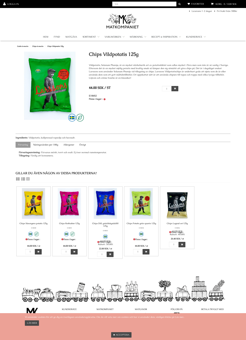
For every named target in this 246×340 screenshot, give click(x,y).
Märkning (136, 36)
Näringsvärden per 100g (45, 144)
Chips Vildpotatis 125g (55, 46)
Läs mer (32, 322)
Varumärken (113, 36)
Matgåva (71, 36)
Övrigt (82, 144)
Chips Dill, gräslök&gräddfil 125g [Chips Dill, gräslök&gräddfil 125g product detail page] (105, 224)
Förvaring (23, 144)
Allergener (68, 144)
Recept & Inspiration (164, 36)
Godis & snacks (22, 46)
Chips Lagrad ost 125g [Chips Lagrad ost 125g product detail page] (177, 223)
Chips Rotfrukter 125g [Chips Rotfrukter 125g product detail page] (69, 223)
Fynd (57, 36)
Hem (45, 36)
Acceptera (121, 334)
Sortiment (89, 36)
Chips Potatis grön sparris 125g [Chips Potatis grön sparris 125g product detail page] (141, 223)
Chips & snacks (37, 46)
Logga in (13, 4)
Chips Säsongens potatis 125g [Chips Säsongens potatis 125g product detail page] (33, 223)
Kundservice (194, 36)
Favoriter (197, 4)
